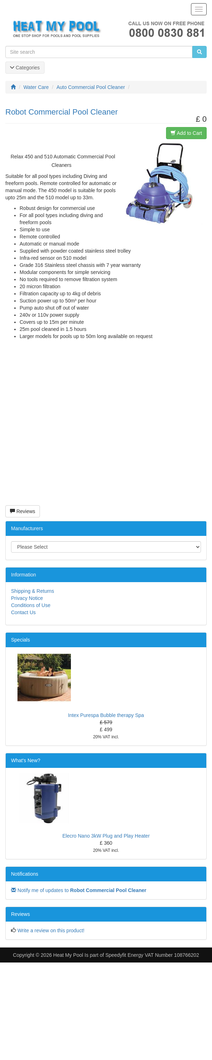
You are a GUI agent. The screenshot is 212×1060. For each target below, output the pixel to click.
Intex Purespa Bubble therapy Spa (106, 715)
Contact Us (23, 612)
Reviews (22, 511)
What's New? (25, 760)
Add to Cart (186, 133)
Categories (25, 67)
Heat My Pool (68, 955)
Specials (20, 640)
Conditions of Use (31, 605)
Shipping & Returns (32, 591)
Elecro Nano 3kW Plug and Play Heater (106, 836)
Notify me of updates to (78, 890)
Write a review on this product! (50, 930)
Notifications (24, 874)
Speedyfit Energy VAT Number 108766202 (152, 955)
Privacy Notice (27, 598)
